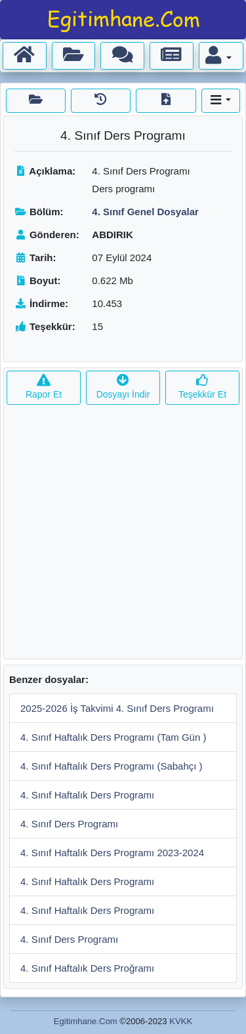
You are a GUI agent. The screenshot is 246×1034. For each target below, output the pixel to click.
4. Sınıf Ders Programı (69, 823)
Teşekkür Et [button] (202, 387)
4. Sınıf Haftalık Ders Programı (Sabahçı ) (111, 766)
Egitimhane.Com (85, 1021)
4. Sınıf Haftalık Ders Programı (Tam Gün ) (113, 737)
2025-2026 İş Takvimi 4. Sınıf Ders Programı (117, 708)
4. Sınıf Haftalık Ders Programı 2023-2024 (112, 852)
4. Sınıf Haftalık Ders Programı (87, 794)
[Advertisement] (123, 536)
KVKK (180, 1021)
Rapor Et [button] (44, 387)
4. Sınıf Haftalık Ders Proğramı (87, 968)
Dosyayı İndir (123, 387)
